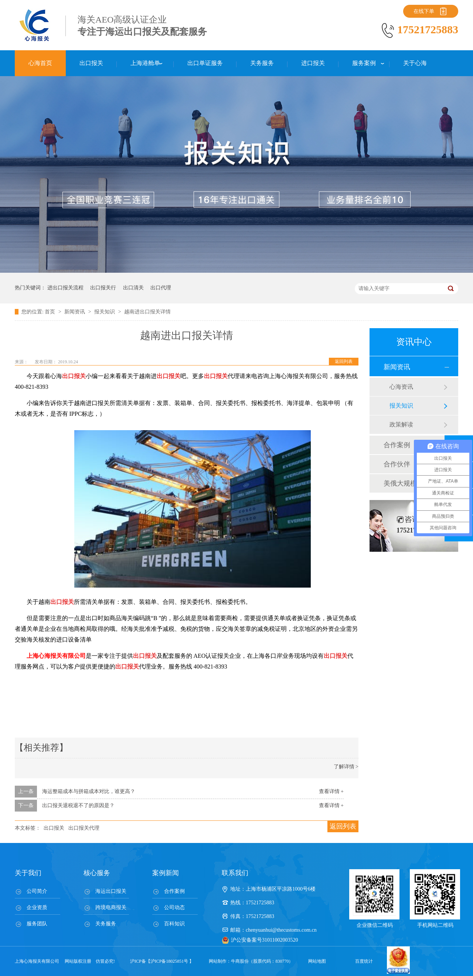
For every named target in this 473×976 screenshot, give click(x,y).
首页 (51, 311)
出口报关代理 (83, 828)
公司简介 (37, 891)
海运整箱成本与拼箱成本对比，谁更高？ (88, 791)
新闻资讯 (75, 311)
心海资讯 (401, 387)
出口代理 (160, 287)
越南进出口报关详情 (147, 311)
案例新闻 (165, 873)
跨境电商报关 (110, 907)
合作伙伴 (397, 464)
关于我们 (28, 873)
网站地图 (317, 961)
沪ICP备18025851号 (169, 961)
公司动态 (174, 907)
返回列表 (344, 361)
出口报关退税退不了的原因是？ (78, 805)
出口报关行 (103, 287)
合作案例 (397, 445)
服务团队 (37, 923)
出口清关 (133, 287)
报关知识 (105, 311)
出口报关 (54, 828)
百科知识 (174, 923)
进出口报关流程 (65, 287)
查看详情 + (331, 791)
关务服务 (105, 923)
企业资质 (37, 907)
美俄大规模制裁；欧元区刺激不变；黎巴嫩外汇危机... (413, 483)
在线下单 (424, 11)
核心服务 (97, 873)
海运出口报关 (110, 891)
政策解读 (401, 424)
